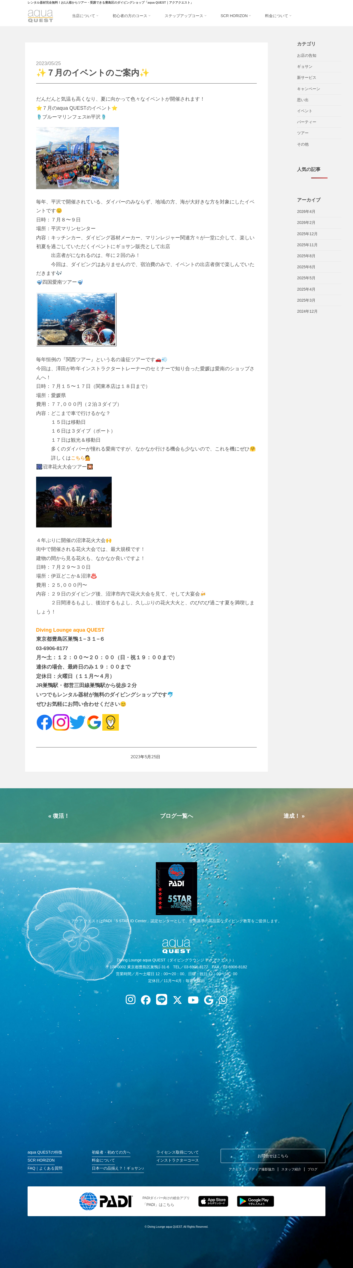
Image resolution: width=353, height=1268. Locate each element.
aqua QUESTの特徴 (45, 1152)
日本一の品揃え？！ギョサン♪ (118, 1168)
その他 (303, 144)
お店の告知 (306, 55)
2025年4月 (306, 289)
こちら (78, 457)
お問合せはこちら (273, 1156)
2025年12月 (307, 234)
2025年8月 (306, 256)
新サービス (306, 77)
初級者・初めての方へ (111, 1152)
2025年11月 (307, 245)
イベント (304, 111)
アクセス (235, 1169)
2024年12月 (307, 311)
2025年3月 (306, 300)
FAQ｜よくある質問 (45, 1168)
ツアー (303, 133)
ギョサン (304, 66)
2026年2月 (306, 222)
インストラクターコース (177, 1160)
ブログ (312, 1169)
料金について (103, 1160)
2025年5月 (306, 278)
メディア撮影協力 (261, 1169)
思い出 (303, 100)
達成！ (292, 816)
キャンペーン (308, 89)
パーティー (306, 122)
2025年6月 (306, 267)
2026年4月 (306, 211)
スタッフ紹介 (291, 1169)
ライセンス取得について (177, 1152)
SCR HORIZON (41, 1160)
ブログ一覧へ (176, 816)
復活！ (61, 816)
